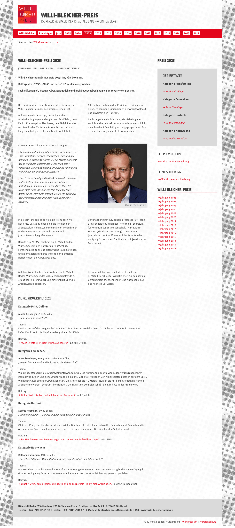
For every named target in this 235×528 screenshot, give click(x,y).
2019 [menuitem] (128, 33)
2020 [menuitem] (118, 33)
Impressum (191, 521)
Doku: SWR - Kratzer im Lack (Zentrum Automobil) (48, 395)
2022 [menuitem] (98, 33)
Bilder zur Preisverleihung (174, 161)
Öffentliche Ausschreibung (175, 179)
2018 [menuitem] (138, 33)
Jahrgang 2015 (168, 236)
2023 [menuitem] (88, 33)
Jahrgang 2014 (168, 240)
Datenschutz (209, 521)
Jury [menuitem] (58, 33)
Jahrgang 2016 (168, 233)
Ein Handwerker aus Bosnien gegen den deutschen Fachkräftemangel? (60, 439)
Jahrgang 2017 (168, 229)
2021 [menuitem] (108, 33)
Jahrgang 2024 (168, 201)
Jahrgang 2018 (168, 225)
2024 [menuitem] (78, 33)
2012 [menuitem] (196, 33)
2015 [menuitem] (167, 33)
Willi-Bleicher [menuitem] (27, 33)
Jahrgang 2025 (168, 197)
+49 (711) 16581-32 (39, 510)
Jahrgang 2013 (168, 244)
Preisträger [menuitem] (45, 33)
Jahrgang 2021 (168, 213)
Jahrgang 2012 (168, 248)
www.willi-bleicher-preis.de (157, 510)
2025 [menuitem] (68, 33)
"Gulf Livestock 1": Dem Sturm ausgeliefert (44, 343)
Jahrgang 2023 (168, 205)
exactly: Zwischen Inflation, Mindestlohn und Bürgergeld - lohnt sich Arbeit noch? (66, 484)
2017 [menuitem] (147, 33)
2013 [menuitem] (186, 33)
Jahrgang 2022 (168, 209)
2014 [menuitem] (177, 33)
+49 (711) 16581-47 (73, 510)
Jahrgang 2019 (168, 221)
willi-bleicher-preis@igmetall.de (113, 510)
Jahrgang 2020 (168, 217)
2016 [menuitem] (157, 33)
